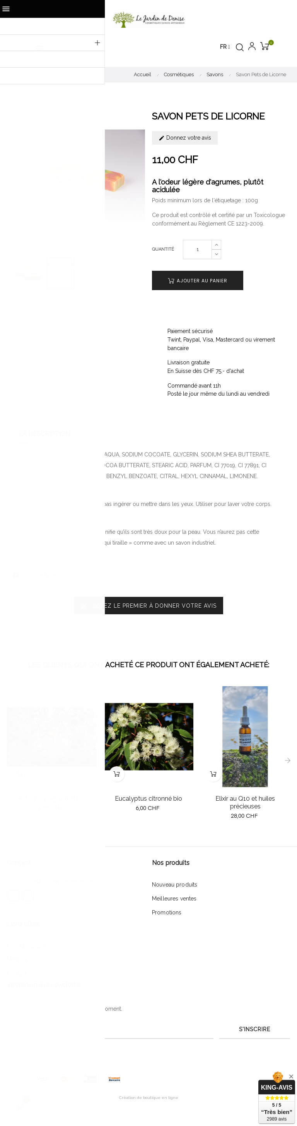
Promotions (166, 912)
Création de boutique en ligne (148, 1097)
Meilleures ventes (174, 898)
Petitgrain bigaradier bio (51, 798)
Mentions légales (28, 960)
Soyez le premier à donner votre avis (148, 606)
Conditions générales (34, 946)
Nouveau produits (174, 885)
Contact (17, 974)
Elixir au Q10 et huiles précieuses (245, 802)
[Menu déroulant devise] (225, 47)
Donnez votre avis (185, 138)
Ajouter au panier (197, 280)
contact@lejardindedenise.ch (63, 881)
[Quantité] (197, 249)
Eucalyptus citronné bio (148, 798)
